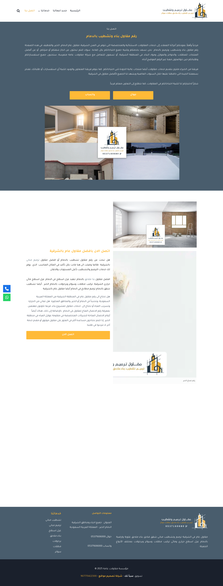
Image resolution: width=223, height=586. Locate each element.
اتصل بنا (29, 10)
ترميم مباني (32, 260)
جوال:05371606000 (101, 537)
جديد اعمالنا (60, 10)
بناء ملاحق (55, 536)
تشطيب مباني (53, 520)
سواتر (58, 552)
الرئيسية (75, 10)
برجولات (56, 541)
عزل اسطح (55, 530)
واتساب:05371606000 (100, 546)
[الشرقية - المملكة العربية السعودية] (111, 452)
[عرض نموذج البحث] (18, 11)
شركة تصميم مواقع (110, 576)
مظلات (57, 546)
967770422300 (89, 576)
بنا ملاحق (90, 279)
